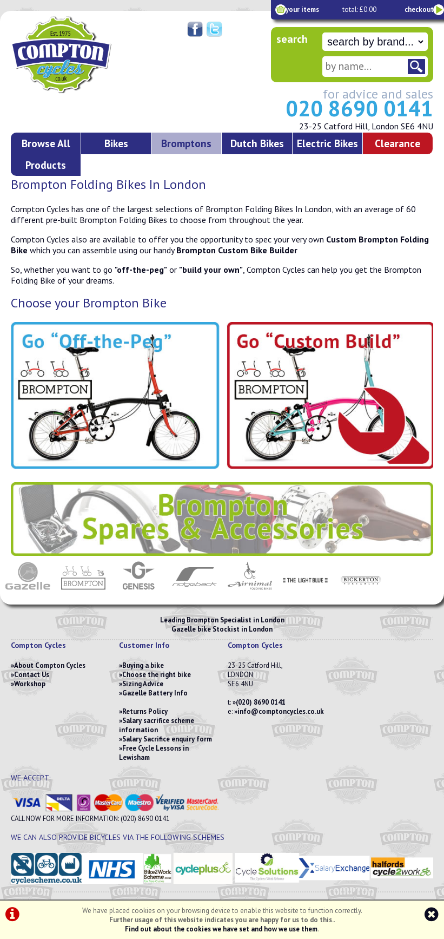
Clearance (397, 143)
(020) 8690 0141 (261, 702)
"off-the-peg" (141, 269)
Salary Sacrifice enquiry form (167, 739)
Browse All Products (46, 154)
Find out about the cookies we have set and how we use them (221, 929)
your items (302, 9)
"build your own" (211, 269)
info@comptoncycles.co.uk (280, 711)
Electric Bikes (327, 143)
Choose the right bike (156, 674)
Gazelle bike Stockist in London (222, 629)
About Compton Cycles (49, 665)
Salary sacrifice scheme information (156, 725)
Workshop (29, 683)
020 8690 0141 (359, 108)
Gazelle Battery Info (155, 693)
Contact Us (31, 674)
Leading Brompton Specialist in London (222, 620)
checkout (419, 9)
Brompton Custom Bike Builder (236, 250)
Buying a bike (143, 665)
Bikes (116, 143)
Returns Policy (145, 711)
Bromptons (186, 143)
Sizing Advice (142, 683)
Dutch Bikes (257, 143)
